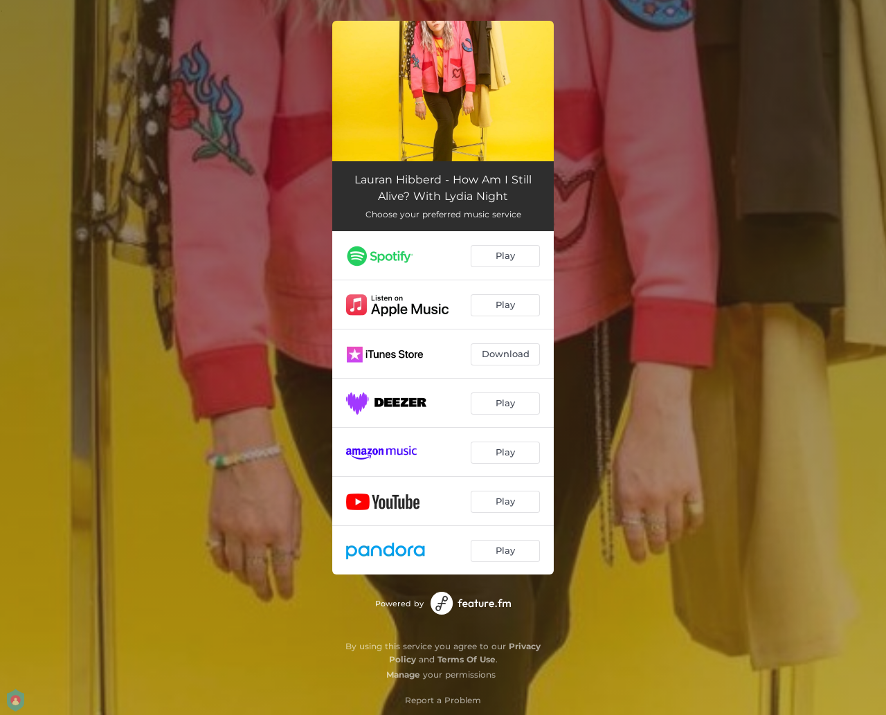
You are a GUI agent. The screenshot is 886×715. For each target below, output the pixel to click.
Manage (403, 674)
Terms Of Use (466, 659)
